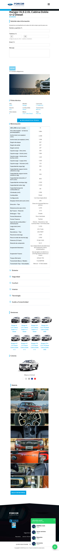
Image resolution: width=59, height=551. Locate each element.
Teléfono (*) (13, 33)
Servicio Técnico (27, 536)
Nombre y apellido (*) (15, 28)
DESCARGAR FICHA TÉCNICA (29, 120)
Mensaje (11, 48)
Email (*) (12, 42)
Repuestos (18, 536)
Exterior (15, 270)
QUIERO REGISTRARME (22, 544)
